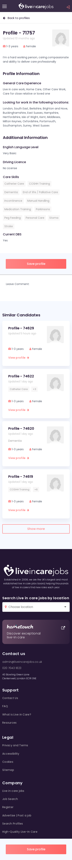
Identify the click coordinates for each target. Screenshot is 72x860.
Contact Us (10, 698)
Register (7, 807)
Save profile (36, 849)
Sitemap (8, 770)
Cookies (7, 762)
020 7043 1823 (11, 668)
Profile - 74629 (21, 328)
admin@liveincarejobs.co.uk (22, 662)
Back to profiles (16, 18)
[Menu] (4, 6)
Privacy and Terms (15, 745)
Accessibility (10, 754)
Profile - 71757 (19, 33)
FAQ (5, 706)
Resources (9, 723)
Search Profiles (12, 824)
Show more (36, 529)
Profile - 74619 (20, 476)
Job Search (10, 799)
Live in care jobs (13, 791)
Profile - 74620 (21, 428)
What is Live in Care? (16, 714)
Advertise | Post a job (16, 815)
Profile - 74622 (21, 376)
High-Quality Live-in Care (19, 832)
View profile (18, 358)
